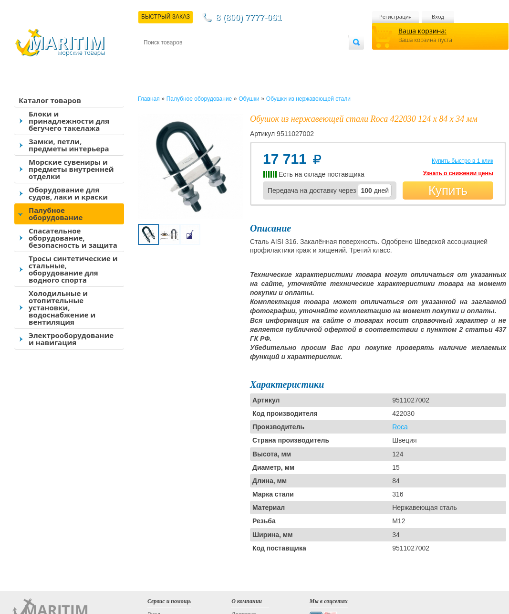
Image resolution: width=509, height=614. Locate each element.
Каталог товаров (50, 100)
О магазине (257, 58)
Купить (447, 190)
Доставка (190, 58)
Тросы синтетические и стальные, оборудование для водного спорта (73, 269)
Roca (400, 427)
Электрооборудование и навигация (71, 338)
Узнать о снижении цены (458, 173)
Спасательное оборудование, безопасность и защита (73, 238)
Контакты (154, 58)
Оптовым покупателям (318, 58)
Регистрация (395, 16)
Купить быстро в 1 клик (462, 161)
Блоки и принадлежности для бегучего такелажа (69, 121)
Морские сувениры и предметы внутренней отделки (71, 169)
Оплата (222, 58)
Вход (438, 16)
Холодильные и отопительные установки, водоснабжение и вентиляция (62, 307)
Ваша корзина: (422, 30)
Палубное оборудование (56, 213)
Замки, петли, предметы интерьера (69, 145)
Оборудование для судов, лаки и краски (68, 193)
